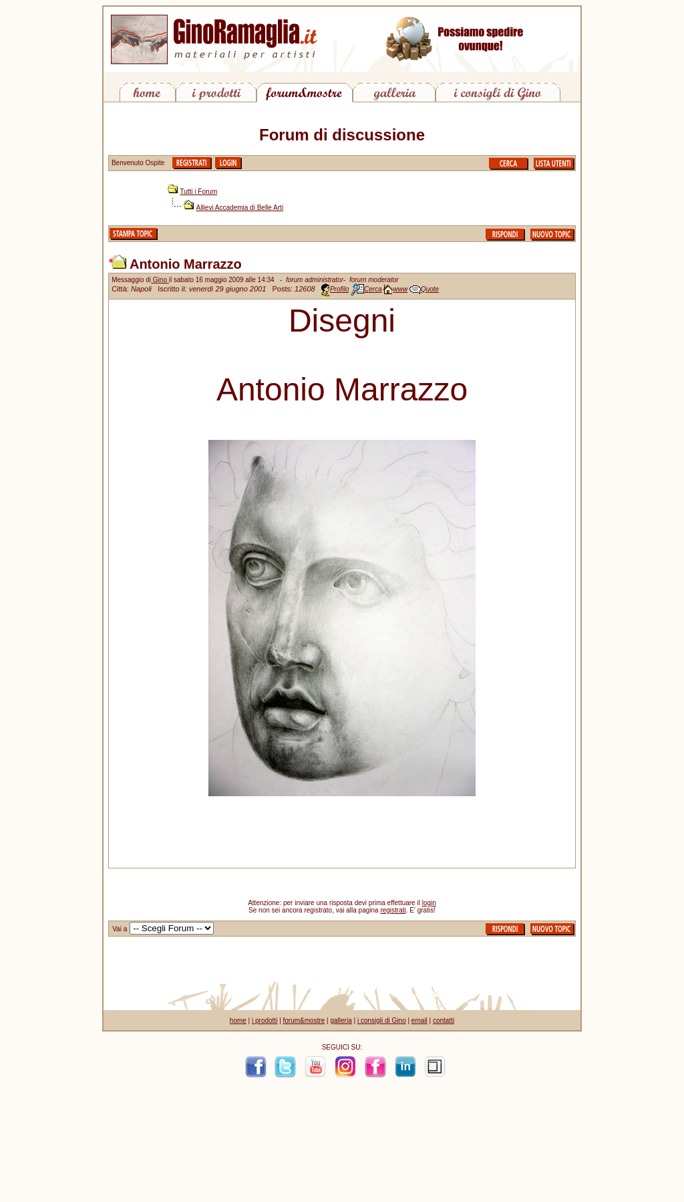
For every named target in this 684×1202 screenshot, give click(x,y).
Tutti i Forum (199, 191)
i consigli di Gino (381, 1020)
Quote (430, 289)
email (419, 1020)
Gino (160, 279)
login (429, 903)
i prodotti (264, 1020)
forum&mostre (304, 1020)
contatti (443, 1020)
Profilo (339, 289)
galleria (340, 1020)
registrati (392, 910)
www (400, 289)
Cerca (373, 289)
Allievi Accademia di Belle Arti (240, 207)
